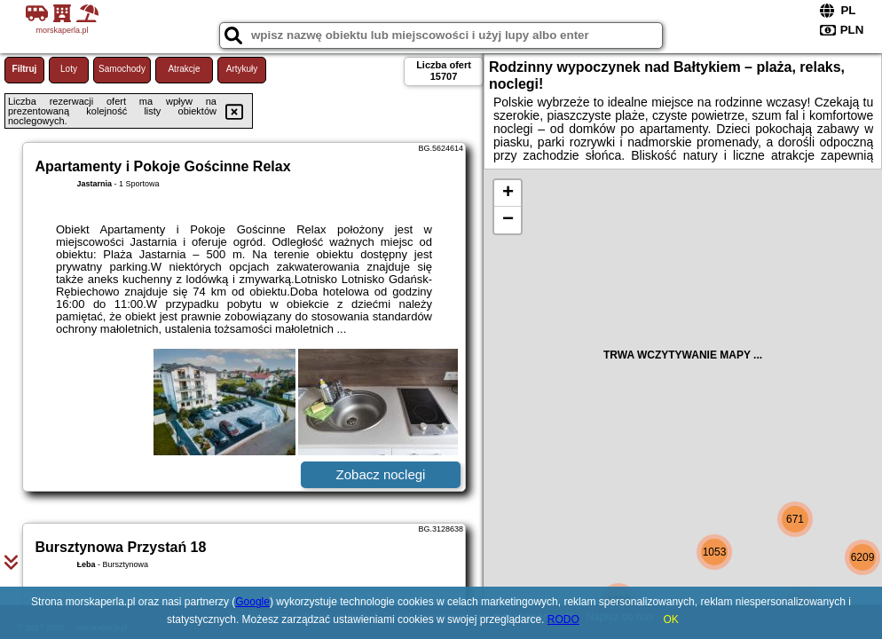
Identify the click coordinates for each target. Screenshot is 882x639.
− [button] (508, 220)
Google (252, 602)
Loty (68, 69)
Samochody (122, 69)
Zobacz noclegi (381, 474)
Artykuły (242, 69)
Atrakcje (184, 69)
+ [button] (508, 193)
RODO (563, 619)
